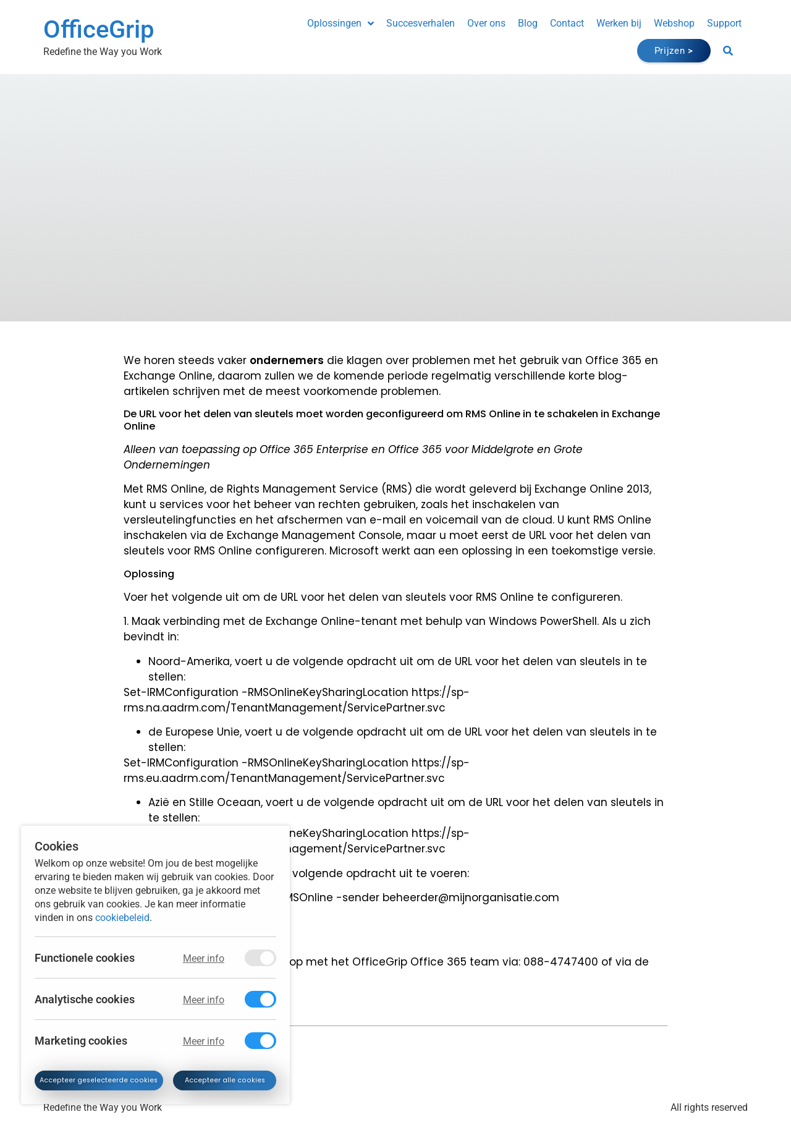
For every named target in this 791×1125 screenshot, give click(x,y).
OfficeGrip (98, 29)
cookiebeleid (122, 915)
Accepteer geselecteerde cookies (101, 1079)
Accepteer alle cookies (227, 1079)
